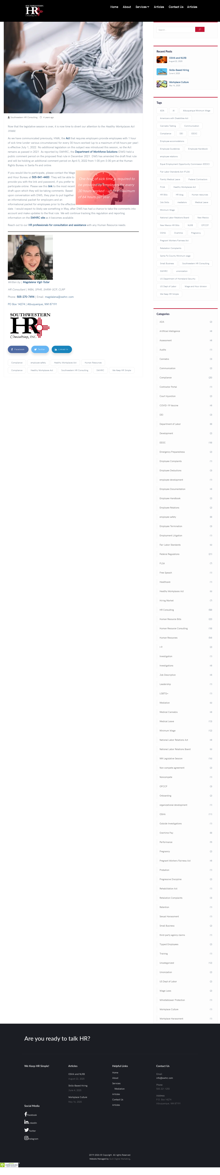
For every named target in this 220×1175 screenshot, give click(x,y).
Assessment (166, 340)
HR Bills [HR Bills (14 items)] (163, 194)
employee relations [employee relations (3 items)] (169, 156)
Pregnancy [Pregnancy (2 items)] (196, 233)
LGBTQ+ (164, 693)
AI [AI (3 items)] (174, 110)
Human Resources (93, 362)
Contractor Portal (168, 386)
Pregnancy (165, 851)
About (126, 7)
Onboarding (165, 795)
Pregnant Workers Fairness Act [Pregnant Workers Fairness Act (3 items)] (174, 240)
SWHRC (100, 370)
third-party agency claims (172, 935)
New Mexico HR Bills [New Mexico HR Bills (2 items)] (169, 225)
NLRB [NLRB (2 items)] (190, 225)
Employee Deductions (170, 470)
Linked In (61, 349)
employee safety (38, 362)
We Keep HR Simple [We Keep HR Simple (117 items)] (169, 294)
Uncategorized (167, 962)
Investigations (166, 665)
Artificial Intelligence (170, 331)
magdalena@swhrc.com (59, 297)
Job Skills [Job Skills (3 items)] (164, 202)
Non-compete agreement (172, 767)
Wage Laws (165, 990)
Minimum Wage (168, 730)
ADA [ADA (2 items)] (162, 110)
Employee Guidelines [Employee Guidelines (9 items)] (170, 148)
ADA (162, 321)
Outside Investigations (171, 823)
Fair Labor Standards (170, 544)
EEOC (163, 442)
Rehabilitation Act (168, 888)
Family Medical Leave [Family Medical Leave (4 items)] (170, 179)
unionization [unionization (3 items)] (182, 271)
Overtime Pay (166, 832)
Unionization (166, 972)
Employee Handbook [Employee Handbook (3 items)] (198, 148)
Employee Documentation (172, 489)
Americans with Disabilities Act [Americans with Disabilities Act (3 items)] (174, 118)
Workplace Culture (169, 1009)
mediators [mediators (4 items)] (182, 202)
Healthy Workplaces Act (65, 362)
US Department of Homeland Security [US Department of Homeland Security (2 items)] (177, 278)
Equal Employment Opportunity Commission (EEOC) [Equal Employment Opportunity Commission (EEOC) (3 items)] (185, 164)
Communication (167, 368)
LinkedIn (30, 1122)
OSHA (163, 814)
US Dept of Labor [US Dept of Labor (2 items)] (168, 286)
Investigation (166, 656)
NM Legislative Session (171, 758)
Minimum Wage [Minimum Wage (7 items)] (167, 210)
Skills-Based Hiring (77, 1085)
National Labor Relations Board (175, 749)
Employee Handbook (170, 498)
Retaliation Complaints (171, 897)
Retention (164, 907)
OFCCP (163, 786)
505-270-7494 (25, 297)
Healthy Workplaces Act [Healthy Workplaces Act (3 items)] (184, 187)
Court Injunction (168, 396)
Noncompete (166, 777)
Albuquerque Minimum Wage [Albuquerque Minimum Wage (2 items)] (196, 110)
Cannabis (164, 359)
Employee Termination (171, 526)
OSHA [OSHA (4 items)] (163, 233)
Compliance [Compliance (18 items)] (165, 133)
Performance (166, 842)
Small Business (167, 925)
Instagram (31, 1138)
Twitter (39, 349)
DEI (161, 414)
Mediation (165, 702)
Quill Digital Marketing (119, 1158)
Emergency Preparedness (172, 451)
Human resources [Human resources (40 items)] (200, 194)
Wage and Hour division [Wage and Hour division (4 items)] (196, 286)
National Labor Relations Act (174, 739)
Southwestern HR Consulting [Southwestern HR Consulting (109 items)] (195, 263)
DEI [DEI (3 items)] (181, 133)
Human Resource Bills (170, 619)
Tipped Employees (169, 944)
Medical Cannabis (169, 712)
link (50, 186)
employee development (171, 479)
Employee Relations (169, 507)
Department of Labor (170, 424)
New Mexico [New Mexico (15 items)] (203, 217)
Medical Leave (167, 721)
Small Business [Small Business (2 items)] (167, 263)
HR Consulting (167, 609)
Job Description (168, 674)
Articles (158, 7)
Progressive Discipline (171, 879)
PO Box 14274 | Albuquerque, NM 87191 (32, 304)
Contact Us (175, 7)
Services (142, 7)
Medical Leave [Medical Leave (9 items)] (201, 202)
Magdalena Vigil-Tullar (36, 282)
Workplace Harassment (171, 1018)
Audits (163, 349)
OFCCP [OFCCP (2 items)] (205, 225)
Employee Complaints (171, 461)
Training (164, 953)
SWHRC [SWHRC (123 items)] (164, 271)
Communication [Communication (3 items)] (191, 126)
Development (166, 433)
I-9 (161, 647)
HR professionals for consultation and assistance (57, 225)
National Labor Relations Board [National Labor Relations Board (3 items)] (174, 217)
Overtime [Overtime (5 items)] (178, 233)
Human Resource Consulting (174, 628)
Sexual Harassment (169, 916)
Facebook (17, 349)
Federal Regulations (169, 554)
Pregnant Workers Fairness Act (175, 860)
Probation (164, 870)
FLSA (162, 563)
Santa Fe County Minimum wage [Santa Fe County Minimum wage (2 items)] (175, 255)
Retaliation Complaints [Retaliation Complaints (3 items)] (170, 248)
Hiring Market (167, 600)
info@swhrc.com (164, 1078)
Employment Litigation (171, 535)
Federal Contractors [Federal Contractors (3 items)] (197, 179)
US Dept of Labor (168, 981)
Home (113, 7)
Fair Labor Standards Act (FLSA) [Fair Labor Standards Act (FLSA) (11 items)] (175, 171)
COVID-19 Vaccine (169, 405)
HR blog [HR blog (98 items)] (179, 194)
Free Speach (166, 572)
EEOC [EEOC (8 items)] (194, 133)
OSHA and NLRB (76, 1074)
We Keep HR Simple (121, 370)
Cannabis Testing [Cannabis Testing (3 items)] (168, 126)
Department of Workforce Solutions (96, 152)
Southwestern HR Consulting (74, 370)
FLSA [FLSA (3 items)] (162, 187)
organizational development (173, 805)
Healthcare (165, 582)
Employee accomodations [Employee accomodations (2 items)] (172, 141)
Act (68, 138)
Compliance (16, 362)
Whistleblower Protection (172, 1000)
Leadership (165, 684)
